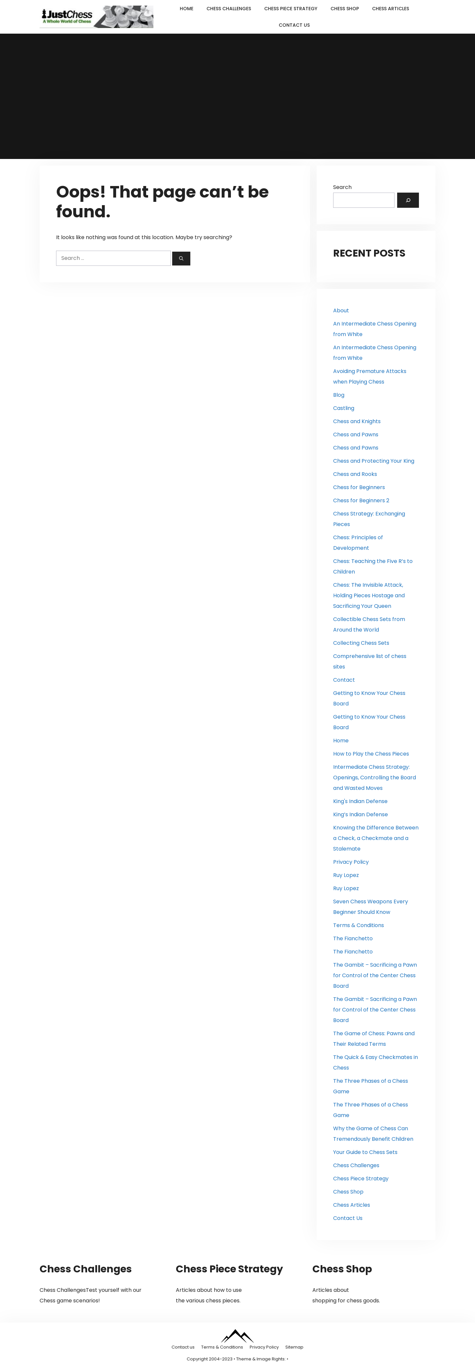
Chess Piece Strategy (290, 8)
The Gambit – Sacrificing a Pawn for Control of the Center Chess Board (375, 975)
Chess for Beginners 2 (361, 500)
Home (186, 8)
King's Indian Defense (360, 801)
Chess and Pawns (355, 434)
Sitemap (294, 1347)
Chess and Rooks (355, 474)
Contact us (183, 1347)
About (341, 310)
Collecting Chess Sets (361, 643)
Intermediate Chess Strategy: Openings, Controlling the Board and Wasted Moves (374, 777)
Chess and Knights (357, 421)
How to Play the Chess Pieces (371, 754)
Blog (338, 395)
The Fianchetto (353, 938)
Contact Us (294, 25)
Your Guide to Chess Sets (365, 1152)
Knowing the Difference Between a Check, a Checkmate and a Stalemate (376, 838)
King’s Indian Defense (360, 814)
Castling (343, 408)
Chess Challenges (228, 8)
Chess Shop (345, 8)
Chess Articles (390, 8)
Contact (344, 680)
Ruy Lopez (346, 875)
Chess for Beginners (359, 487)
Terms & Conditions (358, 925)
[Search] (181, 258)
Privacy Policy (351, 862)
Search (342, 187)
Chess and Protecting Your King (373, 461)
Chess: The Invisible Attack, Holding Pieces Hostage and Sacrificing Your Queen (369, 595)
